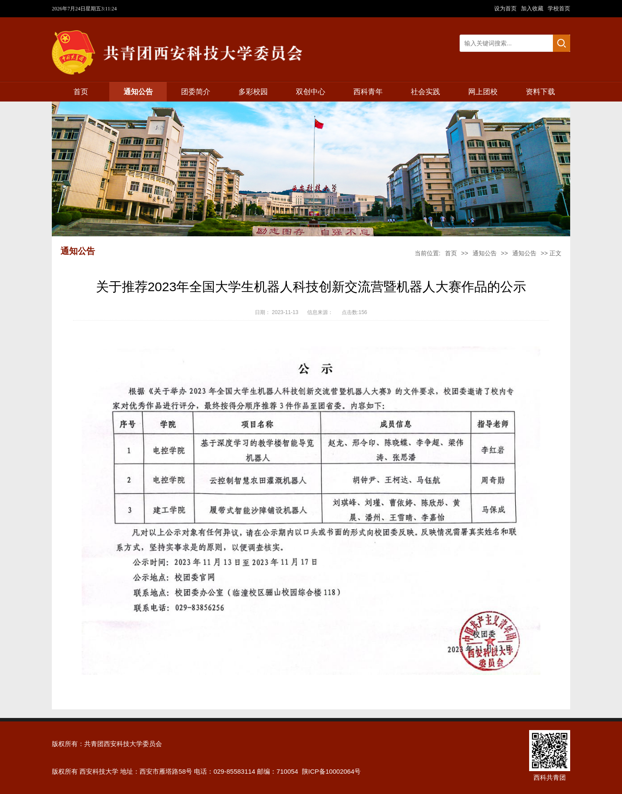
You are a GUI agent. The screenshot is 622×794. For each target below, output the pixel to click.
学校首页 (559, 8)
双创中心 (310, 92)
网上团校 (483, 92)
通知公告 (138, 92)
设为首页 (506, 8)
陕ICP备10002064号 (331, 771)
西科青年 (368, 92)
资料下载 (540, 92)
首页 (80, 92)
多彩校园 (253, 92)
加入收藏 (533, 8)
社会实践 (425, 92)
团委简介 (195, 92)
